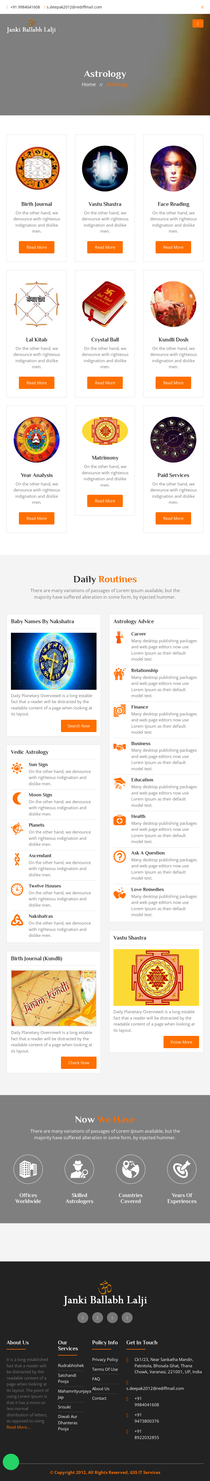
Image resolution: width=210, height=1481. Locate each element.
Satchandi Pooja (67, 1378)
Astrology (117, 84)
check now (78, 1062)
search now (79, 725)
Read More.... (19, 1427)
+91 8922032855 (142, 1434)
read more (37, 247)
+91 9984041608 (23, 7)
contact (99, 1398)
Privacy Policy (105, 1359)
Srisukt (64, 1407)
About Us (100, 1388)
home (89, 84)
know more (181, 1042)
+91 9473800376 (142, 1418)
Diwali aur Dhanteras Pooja (67, 1422)
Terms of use (105, 1369)
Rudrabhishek (71, 1365)
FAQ (96, 1378)
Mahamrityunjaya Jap (71, 1394)
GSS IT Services (145, 1472)
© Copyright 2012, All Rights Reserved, (90, 1472)
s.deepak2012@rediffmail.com (73, 7)
